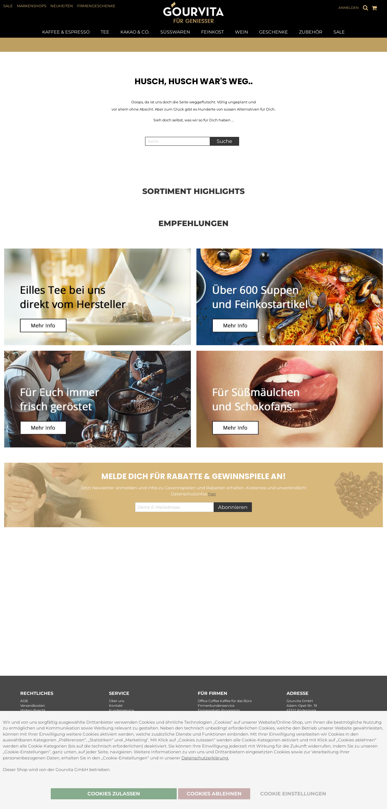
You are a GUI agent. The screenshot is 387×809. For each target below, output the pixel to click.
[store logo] (193, 21)
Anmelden (348, 8)
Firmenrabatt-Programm (219, 710)
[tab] (193, 32)
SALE (8, 6)
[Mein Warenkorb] (374, 8)
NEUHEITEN (61, 6)
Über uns (116, 701)
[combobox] (179, 141)
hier (212, 493)
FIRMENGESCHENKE (96, 6)
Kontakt (116, 705)
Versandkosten (32, 705)
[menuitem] (66, 32)
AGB (24, 701)
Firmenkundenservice (216, 705)
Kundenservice (121, 710)
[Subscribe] (233, 507)
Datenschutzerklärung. (205, 757)
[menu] (193, 32)
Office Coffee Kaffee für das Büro (225, 701)
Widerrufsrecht (32, 710)
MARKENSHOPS (31, 6)
